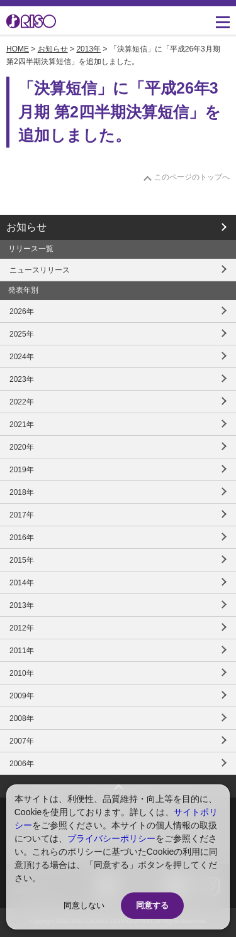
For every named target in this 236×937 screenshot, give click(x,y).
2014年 (21, 582)
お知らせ (53, 49)
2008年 (21, 718)
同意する (152, 905)
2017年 (21, 515)
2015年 (21, 560)
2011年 (21, 650)
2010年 (21, 673)
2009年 (21, 695)
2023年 (21, 379)
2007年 (21, 741)
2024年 (21, 356)
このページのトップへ (192, 177)
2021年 (21, 424)
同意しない (84, 905)
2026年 (21, 311)
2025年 (21, 334)
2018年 (21, 492)
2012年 (21, 628)
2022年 (21, 402)
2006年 (21, 763)
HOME (17, 49)
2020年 (21, 447)
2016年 (21, 537)
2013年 (88, 49)
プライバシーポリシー (111, 838)
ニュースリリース (39, 270)
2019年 (21, 469)
